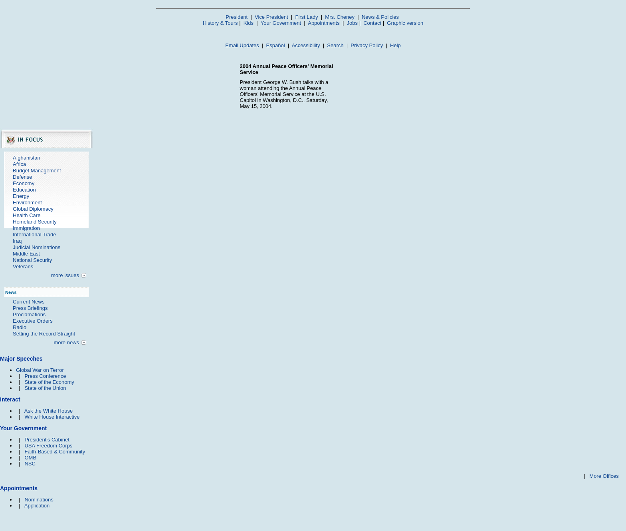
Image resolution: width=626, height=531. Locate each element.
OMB (30, 458)
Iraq (17, 241)
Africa (19, 164)
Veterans (23, 266)
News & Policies (380, 17)
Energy (21, 196)
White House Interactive (51, 417)
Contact (372, 23)
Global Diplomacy (33, 209)
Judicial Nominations (36, 247)
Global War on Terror (40, 370)
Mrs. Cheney (340, 17)
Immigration (26, 228)
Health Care (26, 215)
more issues (65, 275)
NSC (29, 464)
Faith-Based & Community (54, 452)
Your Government (281, 23)
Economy (23, 183)
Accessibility (306, 45)
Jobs (352, 23)
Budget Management (37, 171)
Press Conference (45, 376)
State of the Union (45, 388)
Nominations (38, 500)
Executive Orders (33, 321)
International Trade (34, 235)
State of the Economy (49, 382)
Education (24, 190)
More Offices (603, 476)
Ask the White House (48, 411)
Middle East (26, 254)
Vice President (271, 17)
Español (275, 45)
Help (395, 45)
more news (66, 342)
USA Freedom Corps (48, 446)
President (237, 17)
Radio (19, 327)
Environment (27, 203)
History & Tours (220, 23)
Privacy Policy (367, 45)
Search (335, 45)
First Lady (306, 17)
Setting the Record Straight (44, 334)
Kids (249, 23)
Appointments (324, 23)
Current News (28, 302)
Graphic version (405, 23)
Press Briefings (30, 308)
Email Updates (242, 45)
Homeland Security (35, 222)
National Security (32, 260)
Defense (22, 177)
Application (37, 506)
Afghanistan (26, 158)
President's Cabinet (46, 440)
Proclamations (29, 314)
